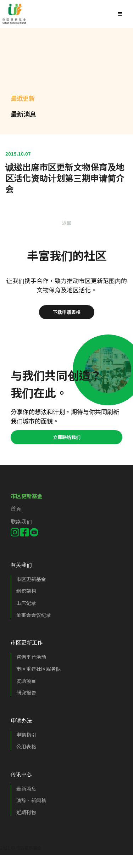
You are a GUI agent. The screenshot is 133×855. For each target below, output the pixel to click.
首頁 (16, 508)
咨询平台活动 (31, 656)
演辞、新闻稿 (31, 800)
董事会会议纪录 (33, 614)
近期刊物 (26, 812)
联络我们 (21, 521)
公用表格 (26, 746)
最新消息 (26, 788)
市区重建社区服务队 (38, 668)
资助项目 (26, 680)
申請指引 (26, 734)
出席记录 (26, 602)
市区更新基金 (31, 579)
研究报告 (26, 692)
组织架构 (26, 590)
